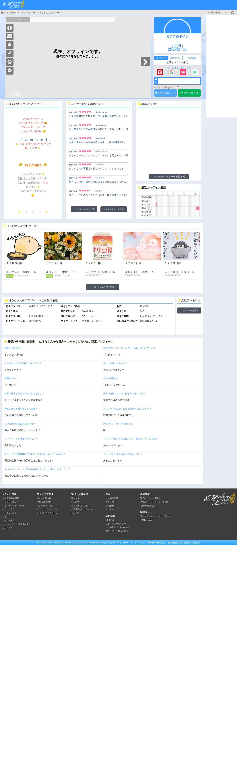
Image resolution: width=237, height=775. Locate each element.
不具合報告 (111, 502)
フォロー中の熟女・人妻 (13, 506)
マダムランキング (45, 506)
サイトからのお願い (80, 506)
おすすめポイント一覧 (84, 209)
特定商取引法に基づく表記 (118, 527)
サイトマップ (112, 509)
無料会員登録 (189, 92)
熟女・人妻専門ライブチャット (117, 542)
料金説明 (75, 502)
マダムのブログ (44, 502)
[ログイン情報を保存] (178, 87)
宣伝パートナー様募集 (150, 498)
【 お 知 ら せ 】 (34, 139)
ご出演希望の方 (147, 506)
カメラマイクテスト (11, 513)
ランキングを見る (190, 310)
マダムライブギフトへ (47, 513)
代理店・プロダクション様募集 (154, 502)
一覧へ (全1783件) (102, 287)
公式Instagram (146, 520)
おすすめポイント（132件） (177, 41)
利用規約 (110, 520)
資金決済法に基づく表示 (117, 531)
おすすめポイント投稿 (114, 209)
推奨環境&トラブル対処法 (83, 509)
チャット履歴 (8, 509)
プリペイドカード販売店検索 (15, 524)
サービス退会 (8, 528)
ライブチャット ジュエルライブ (155, 516)
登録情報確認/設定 (10, 498)
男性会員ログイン (165, 92)
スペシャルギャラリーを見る (168, 176)
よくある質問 (112, 498)
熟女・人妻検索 (44, 498)
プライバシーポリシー (116, 524)
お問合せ (110, 506)
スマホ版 (75, 513)
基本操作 (75, 498)
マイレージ (7, 517)
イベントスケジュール (47, 509)
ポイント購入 (8, 520)
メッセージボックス (11, 502)
